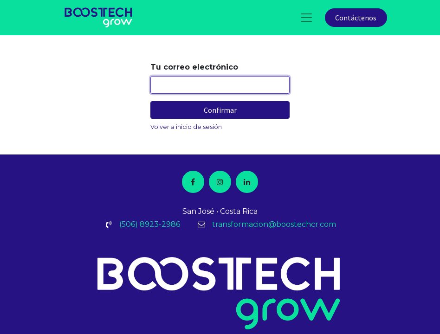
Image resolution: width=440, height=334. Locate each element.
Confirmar (220, 110)
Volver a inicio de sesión (186, 126)
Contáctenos (355, 17)
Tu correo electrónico (194, 67)
